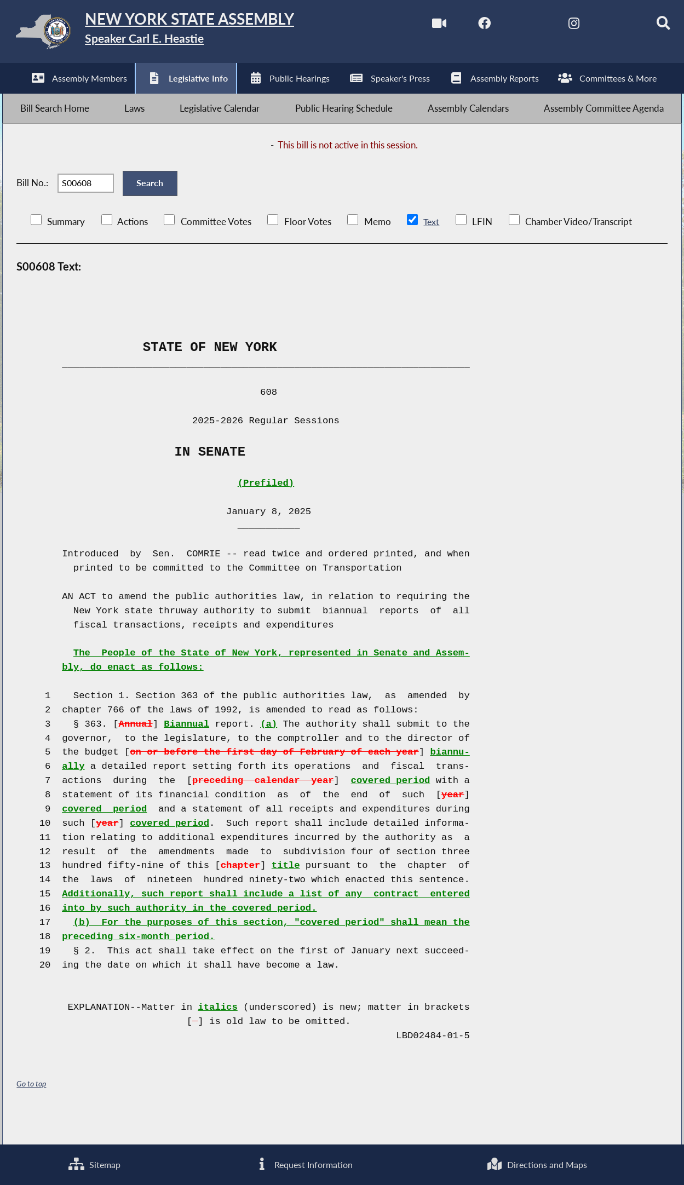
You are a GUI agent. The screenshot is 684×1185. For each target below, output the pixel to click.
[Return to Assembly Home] (172, 34)
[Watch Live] (419, 26)
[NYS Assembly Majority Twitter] (510, 26)
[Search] (648, 26)
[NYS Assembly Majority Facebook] (464, 26)
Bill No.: (32, 200)
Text (431, 245)
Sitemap (94, 1163)
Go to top (31, 1107)
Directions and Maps (537, 1163)
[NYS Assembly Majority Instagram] (556, 26)
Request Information (302, 1163)
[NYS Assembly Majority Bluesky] (602, 26)
